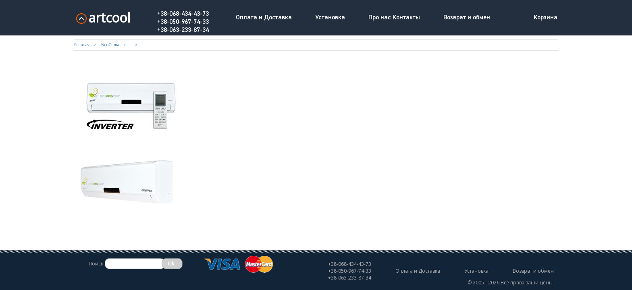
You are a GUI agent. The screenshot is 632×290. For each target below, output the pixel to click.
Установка (330, 17)
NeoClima (110, 45)
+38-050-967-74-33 (183, 22)
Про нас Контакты (394, 17)
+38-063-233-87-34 (183, 30)
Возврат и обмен (466, 17)
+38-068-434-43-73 (183, 14)
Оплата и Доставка (264, 17)
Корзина (545, 17)
